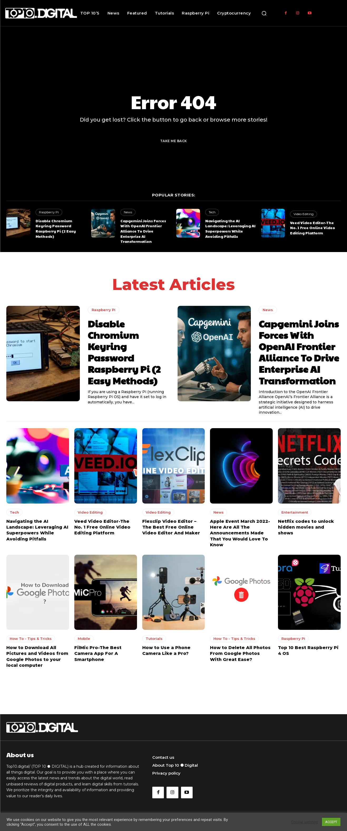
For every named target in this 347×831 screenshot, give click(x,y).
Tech (212, 212)
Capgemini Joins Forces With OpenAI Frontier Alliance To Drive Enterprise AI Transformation (143, 231)
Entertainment (294, 512)
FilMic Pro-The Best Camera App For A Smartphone (97, 653)
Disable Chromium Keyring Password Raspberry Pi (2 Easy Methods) (56, 228)
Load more (173, 682)
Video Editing (304, 214)
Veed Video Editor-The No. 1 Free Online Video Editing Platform (312, 227)
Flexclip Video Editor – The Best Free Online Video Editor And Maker (171, 527)
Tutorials (154, 638)
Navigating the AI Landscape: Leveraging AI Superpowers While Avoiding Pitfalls (230, 228)
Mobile (84, 638)
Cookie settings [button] (304, 822)
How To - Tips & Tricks (31, 638)
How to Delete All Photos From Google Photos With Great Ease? (240, 653)
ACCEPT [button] (331, 822)
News (128, 212)
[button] (264, 13)
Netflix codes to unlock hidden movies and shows (306, 527)
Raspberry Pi (49, 212)
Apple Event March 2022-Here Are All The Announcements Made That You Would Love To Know (240, 533)
